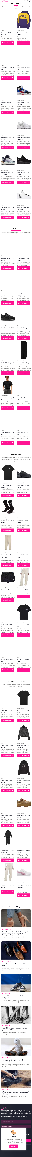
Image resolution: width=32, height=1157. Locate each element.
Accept (14, 1146)
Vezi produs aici (7, 43)
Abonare (27, 1140)
